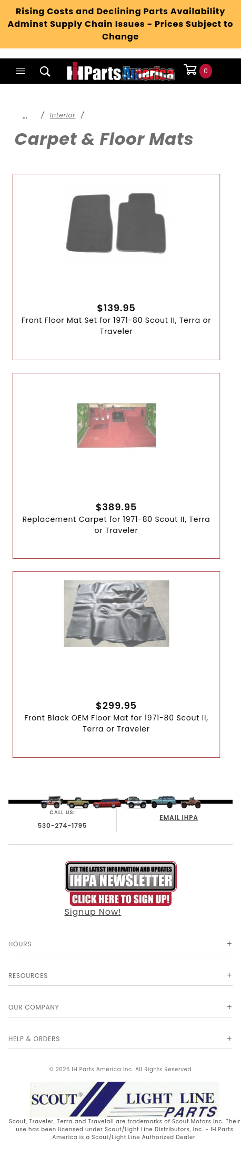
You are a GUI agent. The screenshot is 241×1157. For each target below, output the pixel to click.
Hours (20, 944)
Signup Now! (121, 889)
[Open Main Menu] (20, 71)
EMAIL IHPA (178, 817)
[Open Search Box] (45, 71)
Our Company (33, 1007)
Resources (28, 975)
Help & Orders (34, 1038)
